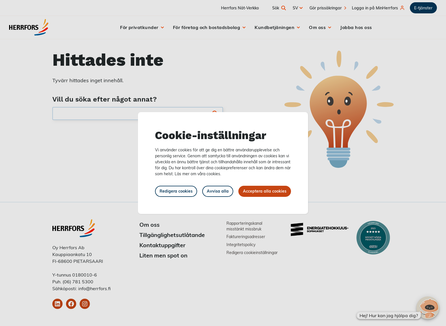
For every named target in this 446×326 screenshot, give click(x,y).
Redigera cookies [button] (176, 191)
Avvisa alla (218, 191)
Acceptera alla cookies (264, 191)
